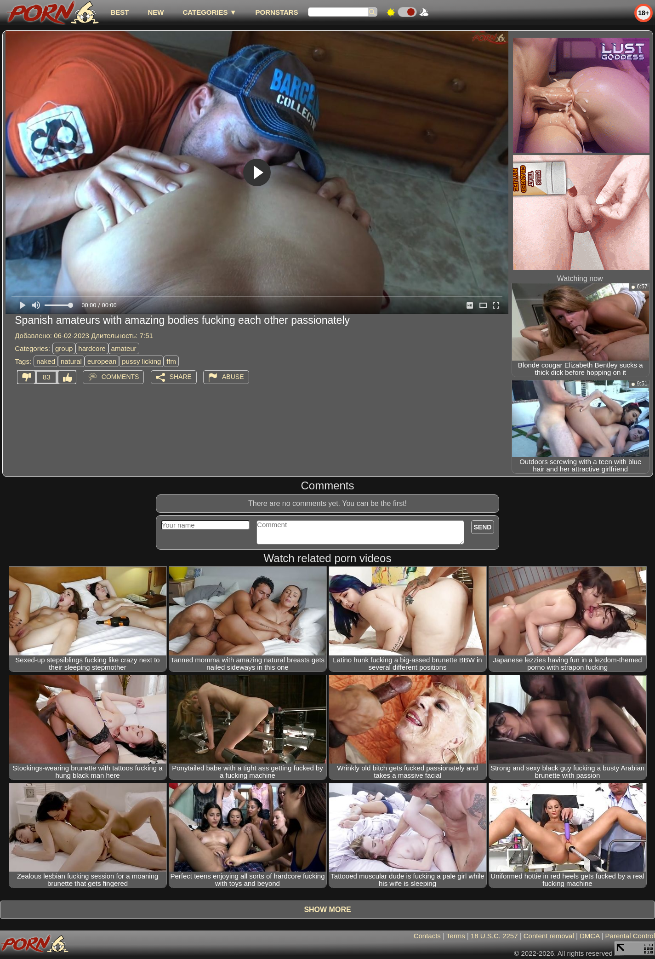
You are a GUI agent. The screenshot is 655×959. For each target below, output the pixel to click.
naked (45, 361)
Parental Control (630, 936)
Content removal (549, 936)
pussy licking (141, 361)
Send (483, 527)
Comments (120, 376)
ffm (171, 361)
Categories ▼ (209, 12)
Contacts (427, 936)
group (64, 348)
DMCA (589, 936)
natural (71, 361)
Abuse (233, 376)
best (119, 12)
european (101, 361)
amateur (124, 348)
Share (181, 376)
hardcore (91, 348)
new (156, 12)
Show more (327, 909)
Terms (455, 936)
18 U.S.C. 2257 (494, 936)
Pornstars (277, 12)
